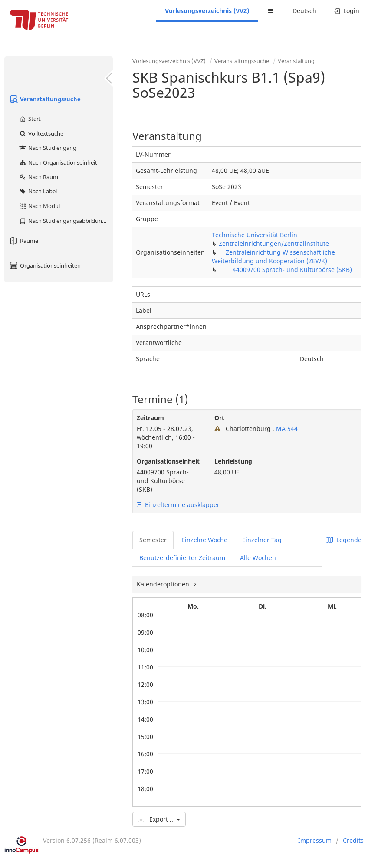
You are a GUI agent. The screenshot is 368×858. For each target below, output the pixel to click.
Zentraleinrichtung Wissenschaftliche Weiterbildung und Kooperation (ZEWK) (273, 256)
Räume (23, 241)
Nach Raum (38, 177)
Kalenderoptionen (164, 584)
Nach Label (38, 191)
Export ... (159, 819)
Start (30, 119)
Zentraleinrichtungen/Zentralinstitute (274, 243)
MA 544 (286, 428)
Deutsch (304, 11)
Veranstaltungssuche (45, 99)
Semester (153, 540)
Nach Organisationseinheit (58, 162)
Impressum (315, 840)
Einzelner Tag (262, 540)
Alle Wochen (258, 557)
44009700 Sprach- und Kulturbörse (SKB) (292, 269)
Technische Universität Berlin (254, 235)
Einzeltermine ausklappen (179, 504)
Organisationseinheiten (45, 265)
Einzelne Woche (204, 540)
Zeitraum (150, 418)
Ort (219, 418)
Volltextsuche (41, 133)
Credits (353, 840)
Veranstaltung (296, 61)
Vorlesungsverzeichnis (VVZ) (207, 11)
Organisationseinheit (168, 461)
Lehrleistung (233, 461)
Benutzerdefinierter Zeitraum (182, 557)
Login (346, 11)
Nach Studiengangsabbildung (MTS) (66, 221)
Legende (343, 540)
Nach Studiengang (47, 148)
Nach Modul (39, 206)
